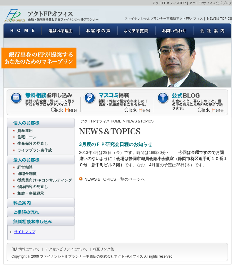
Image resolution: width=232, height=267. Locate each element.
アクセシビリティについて (66, 249)
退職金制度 (26, 174)
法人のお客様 (40, 159)
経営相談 (25, 167)
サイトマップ (24, 232)
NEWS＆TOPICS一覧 (104, 179)
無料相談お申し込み (40, 221)
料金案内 (40, 202)
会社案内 (212, 30)
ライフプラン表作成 (34, 150)
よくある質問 (136, 30)
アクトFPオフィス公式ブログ (210, 3)
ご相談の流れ (40, 212)
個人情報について (25, 249)
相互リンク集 (103, 249)
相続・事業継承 (30, 193)
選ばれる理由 (60, 30)
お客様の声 (98, 30)
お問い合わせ (174, 30)
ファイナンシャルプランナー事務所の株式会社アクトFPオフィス (51, 16)
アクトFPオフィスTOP (169, 3)
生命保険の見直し (32, 143)
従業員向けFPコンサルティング (44, 180)
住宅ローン (26, 137)
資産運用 (25, 130)
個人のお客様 (40, 122)
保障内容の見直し (32, 186)
